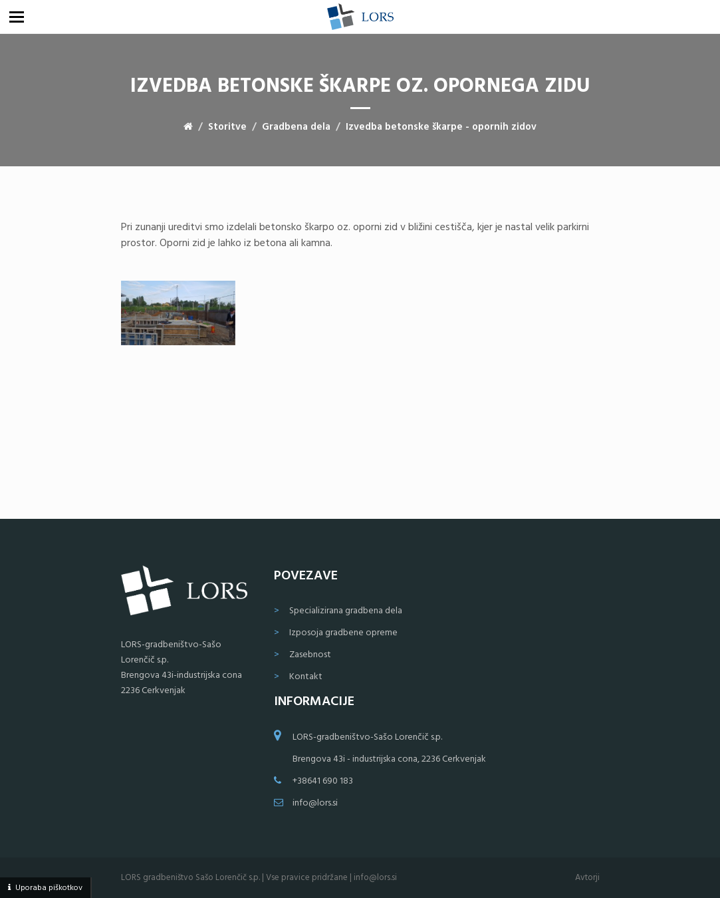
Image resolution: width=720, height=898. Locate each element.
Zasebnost (310, 655)
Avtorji (587, 878)
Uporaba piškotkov (48, 888)
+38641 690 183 (323, 781)
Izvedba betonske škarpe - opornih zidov (441, 127)
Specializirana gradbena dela (345, 611)
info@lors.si (315, 803)
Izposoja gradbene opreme (343, 633)
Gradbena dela (296, 127)
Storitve (227, 127)
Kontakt (305, 676)
